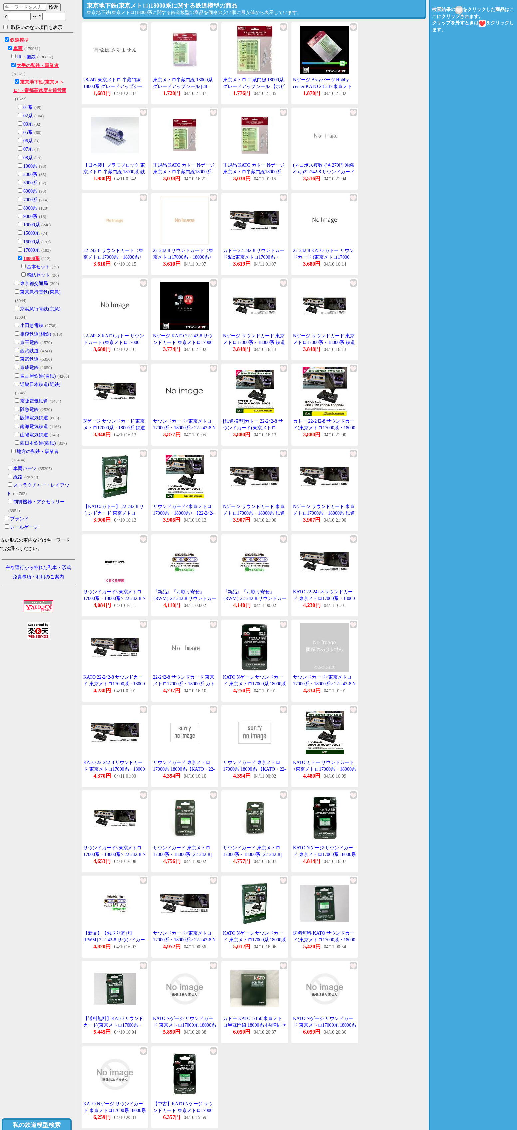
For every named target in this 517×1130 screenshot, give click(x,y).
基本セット (38, 266)
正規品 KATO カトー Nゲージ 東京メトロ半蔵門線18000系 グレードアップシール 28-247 (183, 172)
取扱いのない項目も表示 (32, 27)
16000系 (31, 241)
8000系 (30, 208)
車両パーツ (25, 468)
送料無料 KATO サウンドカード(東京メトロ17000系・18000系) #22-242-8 (324, 940)
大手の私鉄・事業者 (38, 65)
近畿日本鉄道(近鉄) (40, 384)
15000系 (31, 233)
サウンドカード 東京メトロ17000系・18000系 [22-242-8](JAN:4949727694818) (252, 854)
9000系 (30, 216)
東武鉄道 (29, 359)
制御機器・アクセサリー (39, 501)
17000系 (31, 250)
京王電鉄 (29, 342)
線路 (18, 476)
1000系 (30, 166)
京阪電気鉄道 (34, 401)
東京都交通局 (34, 283)
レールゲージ (24, 527)
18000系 (31, 258)
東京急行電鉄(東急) (40, 292)
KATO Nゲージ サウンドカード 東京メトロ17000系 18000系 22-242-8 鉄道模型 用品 (254, 684)
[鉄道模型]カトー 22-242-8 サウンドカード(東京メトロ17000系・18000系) (253, 428)
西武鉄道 (29, 350)
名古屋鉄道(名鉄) (38, 376)
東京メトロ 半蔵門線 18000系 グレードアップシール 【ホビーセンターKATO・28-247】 (254, 86)
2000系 (30, 174)
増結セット (38, 275)
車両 (18, 48)
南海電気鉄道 (34, 426)
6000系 (30, 191)
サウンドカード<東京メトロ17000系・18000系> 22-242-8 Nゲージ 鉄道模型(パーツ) (184, 940)
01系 (28, 107)
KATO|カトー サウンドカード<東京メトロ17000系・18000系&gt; (324, 769)
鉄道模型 (19, 40)
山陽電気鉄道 (34, 434)
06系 (28, 140)
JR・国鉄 (26, 56)
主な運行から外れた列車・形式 (38, 567)
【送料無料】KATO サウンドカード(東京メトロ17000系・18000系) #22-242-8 (113, 1025)
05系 (28, 132)
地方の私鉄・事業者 (38, 451)
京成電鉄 (29, 367)
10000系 (31, 224)
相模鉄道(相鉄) (35, 334)
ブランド (19, 518)
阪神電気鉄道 (34, 417)
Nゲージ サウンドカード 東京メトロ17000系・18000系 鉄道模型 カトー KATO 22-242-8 (254, 342)
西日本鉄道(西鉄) (38, 443)
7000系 (30, 199)
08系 (28, 157)
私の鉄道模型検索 (37, 1125)
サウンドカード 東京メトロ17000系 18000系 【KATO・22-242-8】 (254, 769)
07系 (28, 149)
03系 (28, 124)
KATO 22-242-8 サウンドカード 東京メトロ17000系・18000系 (324, 598)
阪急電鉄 (29, 409)
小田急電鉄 (31, 325)
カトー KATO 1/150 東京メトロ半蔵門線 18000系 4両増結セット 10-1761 (254, 1025)
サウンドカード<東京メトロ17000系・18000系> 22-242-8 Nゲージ (184, 428)
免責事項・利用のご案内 (38, 576)
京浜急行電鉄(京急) (40, 308)
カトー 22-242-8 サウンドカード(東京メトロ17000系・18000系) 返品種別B (324, 428)
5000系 (30, 182)
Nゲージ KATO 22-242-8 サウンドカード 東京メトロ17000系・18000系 (183, 342)
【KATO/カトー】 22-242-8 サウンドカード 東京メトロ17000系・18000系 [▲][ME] (113, 513)
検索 (53, 7)
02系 (28, 115)
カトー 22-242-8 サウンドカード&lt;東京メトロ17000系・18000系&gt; (253, 257)
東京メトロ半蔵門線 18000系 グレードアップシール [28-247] (183, 86)
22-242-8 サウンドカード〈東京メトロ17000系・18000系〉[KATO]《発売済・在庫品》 (113, 257)
